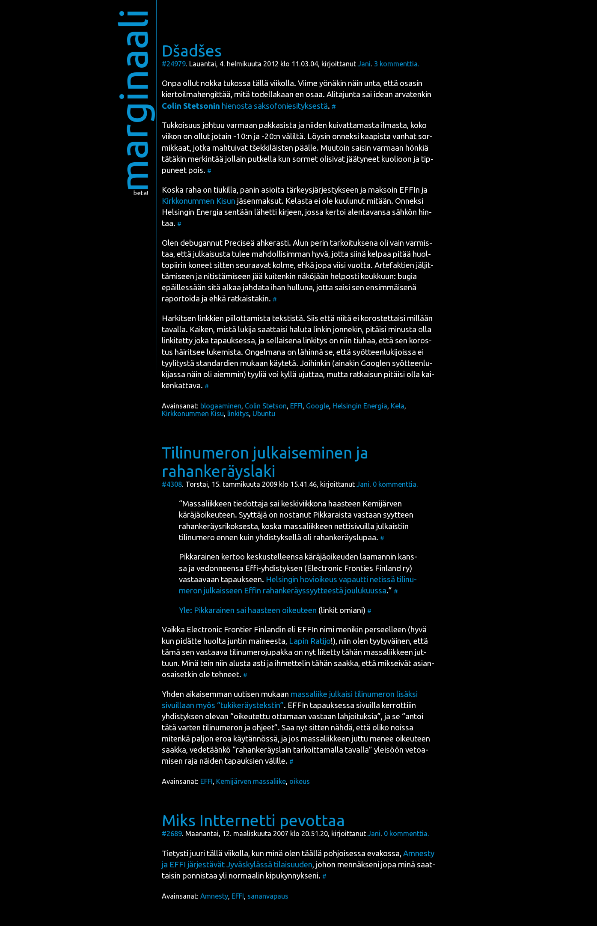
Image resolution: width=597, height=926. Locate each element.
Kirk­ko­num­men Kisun (198, 201)
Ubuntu (263, 413)
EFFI (296, 406)
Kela (397, 406)
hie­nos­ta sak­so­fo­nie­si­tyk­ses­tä (245, 105)
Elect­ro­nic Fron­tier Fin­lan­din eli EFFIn (252, 629)
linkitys (238, 413)
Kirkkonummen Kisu (193, 413)
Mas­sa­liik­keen (207, 503)
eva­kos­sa (383, 853)
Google (317, 406)
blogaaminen (220, 406)
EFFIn (409, 189)
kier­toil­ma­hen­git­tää (196, 94)
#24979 (174, 64)
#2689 (172, 833)
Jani (364, 64)
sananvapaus (267, 896)
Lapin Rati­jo (310, 641)
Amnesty (214, 896)
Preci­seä (239, 242)
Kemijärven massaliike (251, 781)
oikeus (299, 781)
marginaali (132, 100)
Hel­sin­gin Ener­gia (192, 212)
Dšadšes (192, 51)
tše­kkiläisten (271, 147)
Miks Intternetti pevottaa (253, 820)
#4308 (172, 484)
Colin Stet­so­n (266, 406)
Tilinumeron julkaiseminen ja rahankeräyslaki (265, 462)
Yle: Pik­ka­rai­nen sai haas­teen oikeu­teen (248, 610)
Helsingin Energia (360, 406)
